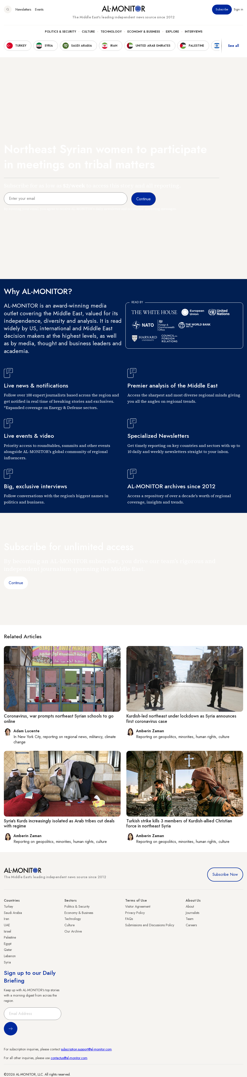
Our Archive (73, 931)
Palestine (10, 937)
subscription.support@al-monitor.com (86, 1049)
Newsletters (23, 9)
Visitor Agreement (137, 906)
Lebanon (10, 956)
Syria (7, 962)
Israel (7, 931)
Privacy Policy (135, 912)
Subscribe (222, 9)
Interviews (193, 31)
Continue (16, 583)
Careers (191, 925)
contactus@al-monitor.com (69, 1057)
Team (189, 918)
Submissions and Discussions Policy (149, 925)
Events (39, 9)
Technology (111, 31)
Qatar (8, 949)
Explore (172, 31)
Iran (6, 918)
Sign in (238, 9)
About (190, 906)
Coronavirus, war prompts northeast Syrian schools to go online (59, 719)
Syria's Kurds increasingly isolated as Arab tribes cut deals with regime (59, 823)
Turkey (8, 906)
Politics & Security (60, 31)
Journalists (192, 912)
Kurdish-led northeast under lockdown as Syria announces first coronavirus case (181, 719)
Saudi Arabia (13, 912)
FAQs (129, 918)
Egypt (7, 943)
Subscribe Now (225, 874)
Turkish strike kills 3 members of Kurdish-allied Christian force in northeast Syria (179, 823)
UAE (7, 925)
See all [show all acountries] (233, 45)
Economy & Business (143, 31)
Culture (88, 31)
